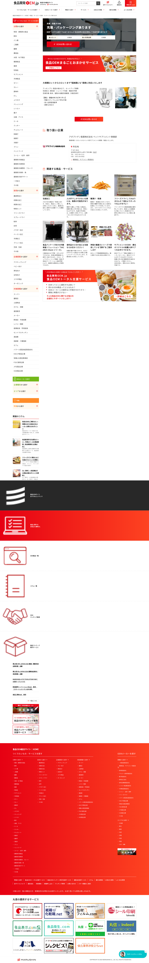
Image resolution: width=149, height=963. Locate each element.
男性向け (17, 270)
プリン (16, 147)
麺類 (15, 49)
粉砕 (15, 221)
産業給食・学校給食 (21, 328)
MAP (94, 152)
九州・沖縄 (122, 844)
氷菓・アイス (18, 117)
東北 (120, 826)
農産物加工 (18, 196)
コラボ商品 (18, 279)
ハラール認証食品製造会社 (23, 349)
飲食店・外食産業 (20, 320)
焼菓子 (16, 138)
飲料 (15, 36)
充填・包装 (18, 247)
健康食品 (17, 61)
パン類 (16, 40)
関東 (120, 829)
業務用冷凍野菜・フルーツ (23, 168)
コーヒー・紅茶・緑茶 (21, 155)
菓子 (15, 113)
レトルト (17, 108)
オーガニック (18, 283)
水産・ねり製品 (19, 57)
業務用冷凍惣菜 (19, 164)
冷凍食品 (17, 78)
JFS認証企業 (18, 366)
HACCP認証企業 (19, 354)
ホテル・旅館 (18, 307)
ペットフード (18, 151)
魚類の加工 (18, 204)
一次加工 (17, 181)
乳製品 (16, 70)
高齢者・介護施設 (20, 341)
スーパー (17, 294)
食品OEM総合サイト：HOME (20, 15)
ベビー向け (18, 266)
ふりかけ (17, 100)
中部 (120, 832)
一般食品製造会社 (124, 763)
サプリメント (18, 74)
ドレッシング (18, 104)
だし (15, 96)
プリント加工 (18, 243)
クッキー (17, 125)
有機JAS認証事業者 (21, 358)
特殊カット (18, 209)
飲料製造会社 (122, 770)
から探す (19, 26)
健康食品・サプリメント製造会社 (83, 159)
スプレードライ (19, 217)
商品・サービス (34, 15)
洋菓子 (16, 142)
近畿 (120, 835)
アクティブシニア (20, 262)
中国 (120, 838)
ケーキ (16, 121)
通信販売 (17, 311)
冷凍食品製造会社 (124, 789)
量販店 (16, 298)
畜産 (15, 66)
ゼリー (16, 83)
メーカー (17, 315)
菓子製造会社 (122, 776)
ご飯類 (16, 44)
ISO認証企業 (18, 371)
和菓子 (16, 134)
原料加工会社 (122, 779)
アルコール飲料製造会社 (125, 773)
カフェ (16, 345)
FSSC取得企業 (19, 362)
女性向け (17, 275)
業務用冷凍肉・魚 (20, 172)
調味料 (16, 91)
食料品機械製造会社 (124, 783)
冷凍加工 (17, 238)
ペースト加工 (18, 234)
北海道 (121, 823)
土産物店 (17, 302)
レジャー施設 (18, 324)
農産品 (16, 53)
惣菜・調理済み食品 (21, 32)
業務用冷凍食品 (19, 159)
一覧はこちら (33, 578)
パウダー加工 (18, 230)
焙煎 (15, 226)
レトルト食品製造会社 (125, 786)
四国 (120, 841)
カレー (16, 87)
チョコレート (18, 130)
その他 (16, 185)
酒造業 (16, 337)
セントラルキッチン (21, 332)
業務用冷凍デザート (21, 177)
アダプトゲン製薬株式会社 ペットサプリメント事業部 (93, 136)
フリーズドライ (19, 213)
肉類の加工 (18, 200)
